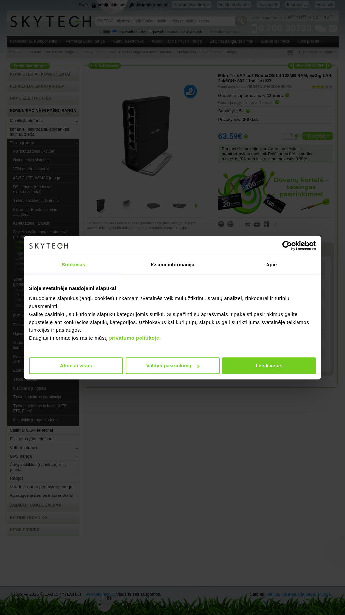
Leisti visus (269, 365)
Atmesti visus (76, 365)
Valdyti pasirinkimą (172, 365)
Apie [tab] (271, 264)
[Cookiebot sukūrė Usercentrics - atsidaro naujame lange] (287, 246)
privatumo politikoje (134, 338)
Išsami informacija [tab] (173, 264)
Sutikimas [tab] (73, 264)
